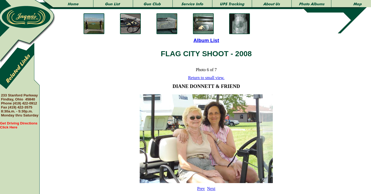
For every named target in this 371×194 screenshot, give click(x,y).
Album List (206, 40)
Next (211, 188)
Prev (201, 188)
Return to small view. (206, 77)
